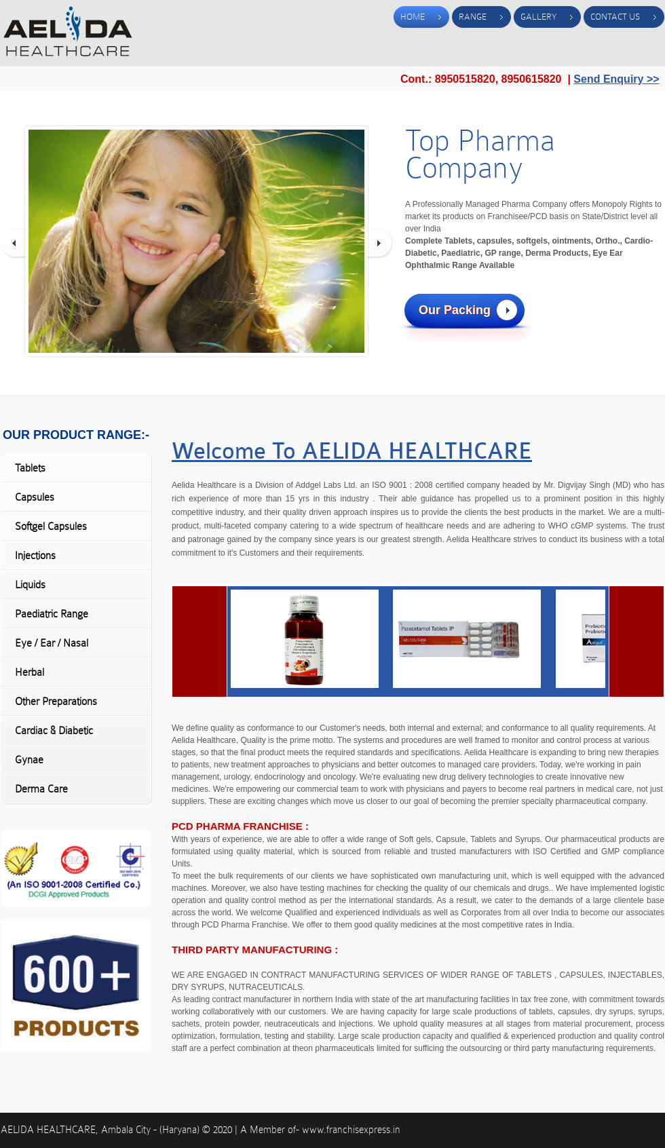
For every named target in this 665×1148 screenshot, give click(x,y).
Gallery (538, 17)
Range (473, 17)
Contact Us (615, 17)
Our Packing (455, 310)
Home (412, 17)
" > (312, 597)
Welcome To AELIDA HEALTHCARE (352, 451)
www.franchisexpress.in (351, 1129)
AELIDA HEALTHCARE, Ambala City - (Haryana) (101, 1129)
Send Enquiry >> (616, 79)
